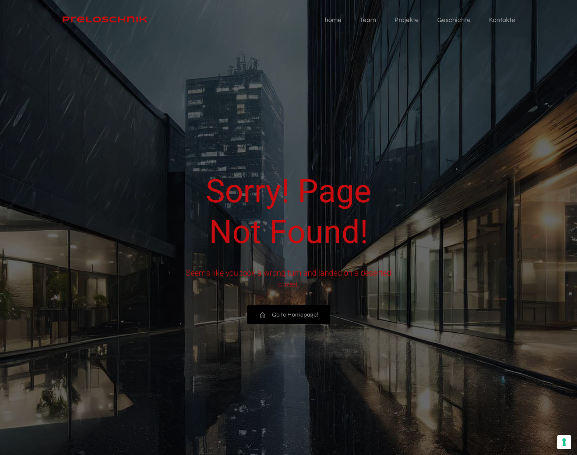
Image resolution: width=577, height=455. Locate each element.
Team (368, 20)
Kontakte (502, 20)
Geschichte (454, 20)
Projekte (406, 20)
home (333, 20)
